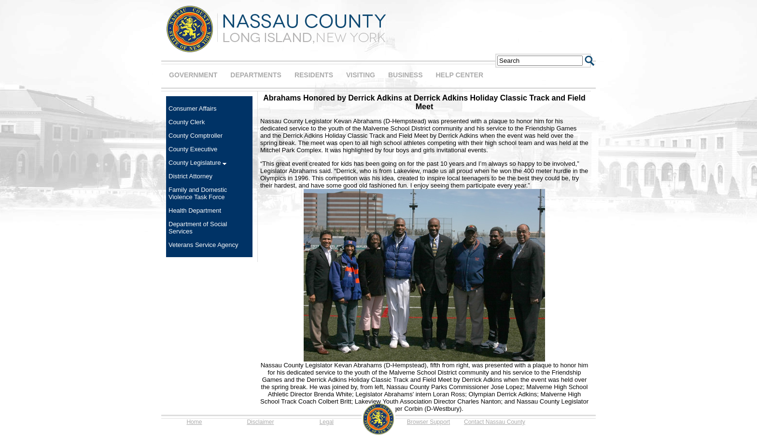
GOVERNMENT (193, 75)
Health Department (194, 210)
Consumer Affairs (192, 108)
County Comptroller (195, 135)
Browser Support (428, 422)
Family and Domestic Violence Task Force (197, 193)
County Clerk (186, 122)
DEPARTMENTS (255, 75)
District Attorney (190, 176)
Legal (327, 422)
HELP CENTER (459, 75)
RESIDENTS (313, 75)
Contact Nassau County (494, 422)
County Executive (192, 149)
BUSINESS (405, 75)
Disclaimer (260, 422)
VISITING (360, 75)
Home (194, 422)
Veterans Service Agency (203, 244)
